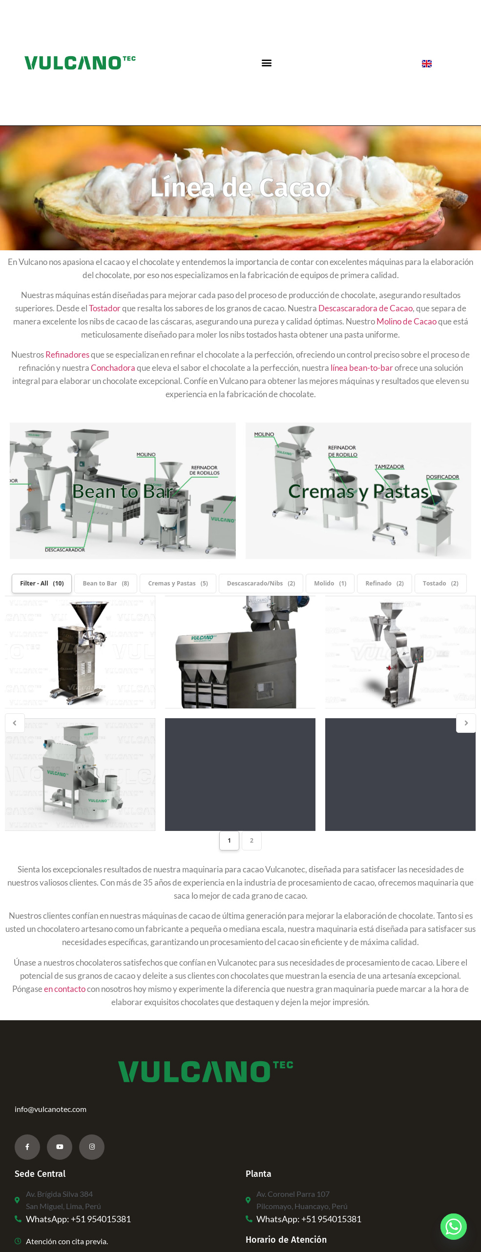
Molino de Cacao (406, 321)
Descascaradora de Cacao (365, 308)
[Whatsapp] (453, 1226)
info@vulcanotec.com (50, 1108)
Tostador (105, 308)
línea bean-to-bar (362, 368)
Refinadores (67, 354)
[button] (266, 63)
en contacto (64, 989)
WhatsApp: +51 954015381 (78, 1218)
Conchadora (113, 368)
